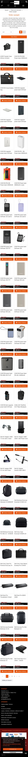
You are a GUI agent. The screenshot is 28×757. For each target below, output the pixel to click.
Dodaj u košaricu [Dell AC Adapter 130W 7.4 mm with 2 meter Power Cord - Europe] (7, 449)
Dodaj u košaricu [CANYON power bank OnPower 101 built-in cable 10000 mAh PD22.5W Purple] (21, 227)
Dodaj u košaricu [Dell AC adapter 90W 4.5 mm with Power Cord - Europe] (7, 481)
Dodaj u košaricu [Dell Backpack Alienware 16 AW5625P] (7, 512)
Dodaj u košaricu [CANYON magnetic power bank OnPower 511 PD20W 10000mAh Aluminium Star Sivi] (7, 164)
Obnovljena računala (6, 722)
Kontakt (3, 706)
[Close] (13, 749)
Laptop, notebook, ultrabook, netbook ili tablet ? (12, 711)
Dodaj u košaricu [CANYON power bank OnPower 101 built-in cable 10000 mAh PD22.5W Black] (7, 227)
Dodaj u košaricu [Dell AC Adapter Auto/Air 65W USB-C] (21, 481)
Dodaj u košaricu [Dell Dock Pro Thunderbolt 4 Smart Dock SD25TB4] (7, 608)
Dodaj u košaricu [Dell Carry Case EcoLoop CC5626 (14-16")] (21, 544)
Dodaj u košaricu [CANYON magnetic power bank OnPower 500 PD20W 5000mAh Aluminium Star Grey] (7, 132)
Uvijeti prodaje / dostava (7, 704)
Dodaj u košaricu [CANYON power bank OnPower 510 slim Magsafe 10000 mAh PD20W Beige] (21, 322)
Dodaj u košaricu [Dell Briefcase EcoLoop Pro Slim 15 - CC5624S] (7, 544)
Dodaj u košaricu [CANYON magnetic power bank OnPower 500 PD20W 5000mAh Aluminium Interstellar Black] (21, 100)
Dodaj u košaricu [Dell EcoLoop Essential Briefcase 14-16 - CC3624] (7, 639)
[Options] (13, 752)
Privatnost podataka (6, 708)
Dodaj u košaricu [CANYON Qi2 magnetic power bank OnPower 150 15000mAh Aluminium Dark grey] (7, 417)
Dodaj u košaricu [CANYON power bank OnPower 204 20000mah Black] (21, 259)
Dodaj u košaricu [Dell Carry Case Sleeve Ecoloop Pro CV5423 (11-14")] (21, 576)
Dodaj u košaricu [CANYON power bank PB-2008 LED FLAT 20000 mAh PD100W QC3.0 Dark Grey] (7, 386)
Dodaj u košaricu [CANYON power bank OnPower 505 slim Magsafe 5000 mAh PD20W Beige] (21, 290)
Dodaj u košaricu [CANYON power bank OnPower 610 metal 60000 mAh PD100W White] (21, 354)
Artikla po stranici (6, 680)
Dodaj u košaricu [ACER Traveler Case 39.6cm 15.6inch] (7, 68)
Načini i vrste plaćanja (6, 715)
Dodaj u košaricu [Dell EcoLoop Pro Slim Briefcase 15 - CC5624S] (7, 671)
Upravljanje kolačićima (6, 724)
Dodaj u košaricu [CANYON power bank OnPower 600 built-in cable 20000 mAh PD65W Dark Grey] (7, 354)
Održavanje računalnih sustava (8, 717)
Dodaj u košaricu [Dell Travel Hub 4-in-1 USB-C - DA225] (21, 671)
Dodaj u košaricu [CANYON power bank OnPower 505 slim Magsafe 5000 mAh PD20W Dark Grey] (7, 322)
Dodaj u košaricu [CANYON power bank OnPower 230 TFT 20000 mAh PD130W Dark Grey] (7, 290)
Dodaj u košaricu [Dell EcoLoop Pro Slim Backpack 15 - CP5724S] (21, 639)
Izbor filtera (14, 36)
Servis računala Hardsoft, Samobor (9, 713)
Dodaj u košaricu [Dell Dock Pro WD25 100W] (21, 608)
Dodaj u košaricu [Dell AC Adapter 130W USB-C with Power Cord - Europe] (21, 449)
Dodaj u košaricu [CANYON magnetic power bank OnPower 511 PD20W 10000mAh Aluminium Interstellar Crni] (21, 132)
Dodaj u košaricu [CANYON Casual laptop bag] (7, 100)
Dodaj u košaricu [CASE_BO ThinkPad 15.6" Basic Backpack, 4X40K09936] (21, 417)
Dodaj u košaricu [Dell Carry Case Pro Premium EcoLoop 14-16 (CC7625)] (7, 576)
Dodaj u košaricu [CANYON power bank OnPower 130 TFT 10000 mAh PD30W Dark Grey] (7, 259)
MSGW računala (5, 719)
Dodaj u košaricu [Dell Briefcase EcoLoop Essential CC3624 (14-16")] (21, 512)
